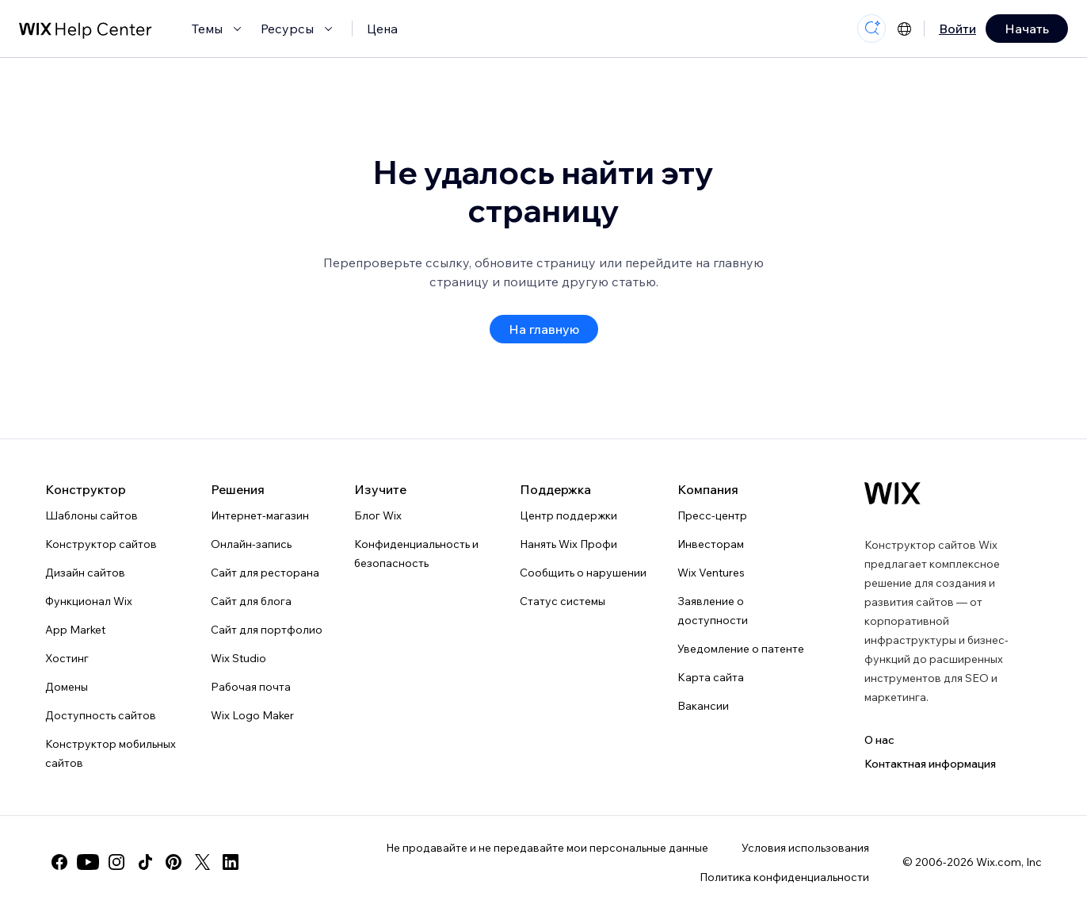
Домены (66, 687)
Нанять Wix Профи (568, 544)
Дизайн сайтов (85, 572)
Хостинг (67, 658)
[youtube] (88, 862)
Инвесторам (710, 544)
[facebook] (59, 862)
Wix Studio (238, 658)
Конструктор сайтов (101, 544)
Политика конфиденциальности (784, 877)
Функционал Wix (88, 601)
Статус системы (562, 601)
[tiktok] (145, 862)
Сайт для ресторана (265, 572)
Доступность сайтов (100, 715)
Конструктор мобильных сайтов (110, 753)
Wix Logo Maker (252, 715)
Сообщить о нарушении (583, 572)
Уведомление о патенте (740, 649)
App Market (75, 630)
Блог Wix (378, 515)
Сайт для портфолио (266, 630)
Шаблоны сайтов (91, 515)
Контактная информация (930, 764)
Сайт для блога (251, 601)
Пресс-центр (712, 515)
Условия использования (805, 848)
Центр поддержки (568, 515)
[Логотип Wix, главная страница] (892, 493)
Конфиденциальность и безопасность (416, 553)
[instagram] (116, 862)
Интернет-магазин (260, 515)
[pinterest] (173, 862)
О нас (879, 740)
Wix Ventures (711, 572)
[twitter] (202, 862)
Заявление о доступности (712, 610)
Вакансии (703, 706)
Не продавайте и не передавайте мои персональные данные (547, 848)
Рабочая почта (251, 687)
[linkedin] (230, 862)
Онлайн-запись (251, 544)
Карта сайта (710, 677)
